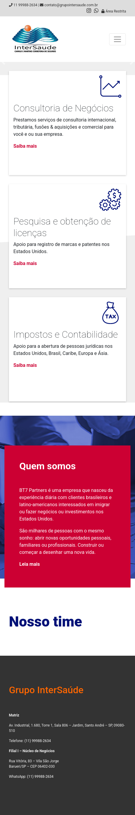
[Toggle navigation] (117, 39)
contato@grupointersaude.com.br (71, 5)
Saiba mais (25, 146)
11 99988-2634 (25, 5)
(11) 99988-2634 (37, 741)
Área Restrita (113, 11)
